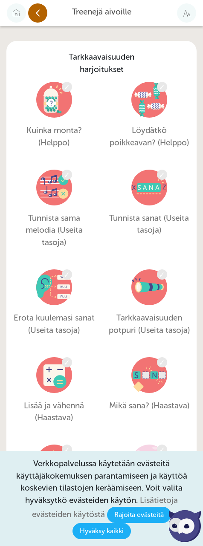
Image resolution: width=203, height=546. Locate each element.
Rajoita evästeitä (139, 515)
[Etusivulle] (16, 13)
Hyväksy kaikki (102, 531)
